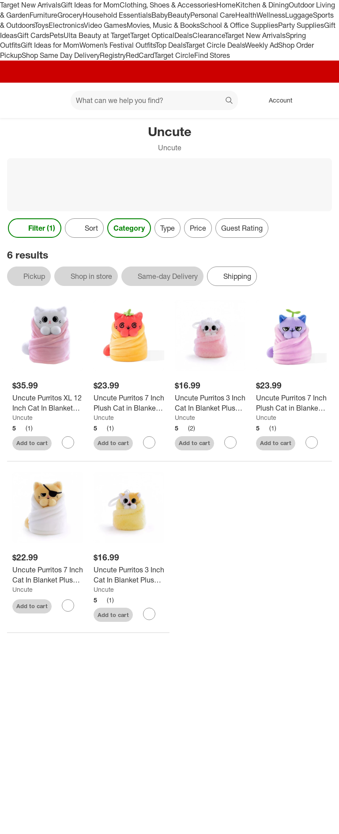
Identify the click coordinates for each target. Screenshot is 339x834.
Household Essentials (117, 15)
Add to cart (32, 442)
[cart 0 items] (320, 100)
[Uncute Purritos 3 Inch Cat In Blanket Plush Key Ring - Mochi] (210, 403)
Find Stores (212, 55)
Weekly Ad (261, 45)
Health (245, 15)
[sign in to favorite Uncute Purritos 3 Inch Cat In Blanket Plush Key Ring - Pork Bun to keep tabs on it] (149, 614)
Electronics (66, 25)
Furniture (43, 15)
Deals (183, 35)
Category (129, 228)
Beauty (179, 15)
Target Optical (152, 35)
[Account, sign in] (276, 100)
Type (167, 228)
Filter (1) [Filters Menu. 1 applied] (34, 228)
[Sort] (84, 228)
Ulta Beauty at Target (97, 35)
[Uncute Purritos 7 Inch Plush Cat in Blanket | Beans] (291, 403)
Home (226, 4)
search (229, 101)
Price (198, 228)
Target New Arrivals (30, 4)
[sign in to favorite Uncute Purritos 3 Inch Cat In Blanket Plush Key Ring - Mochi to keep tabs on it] (230, 442)
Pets (56, 35)
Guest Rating (242, 228)
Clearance (208, 35)
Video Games (105, 25)
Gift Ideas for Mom (90, 4)
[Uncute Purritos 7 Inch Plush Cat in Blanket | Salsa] (129, 403)
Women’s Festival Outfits (117, 45)
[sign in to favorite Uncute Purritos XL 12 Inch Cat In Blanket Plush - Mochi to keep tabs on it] (68, 442)
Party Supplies (301, 25)
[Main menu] (50, 100)
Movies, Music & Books (163, 25)
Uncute (22, 417)
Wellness (270, 15)
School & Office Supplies (239, 25)
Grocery (70, 15)
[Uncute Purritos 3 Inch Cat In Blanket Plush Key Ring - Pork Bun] (129, 575)
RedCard (140, 55)
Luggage (299, 15)
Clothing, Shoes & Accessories (168, 4)
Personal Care (212, 15)
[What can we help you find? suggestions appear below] (154, 100)
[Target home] (19, 100)
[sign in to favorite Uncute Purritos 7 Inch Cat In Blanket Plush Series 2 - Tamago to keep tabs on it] (68, 605)
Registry (113, 55)
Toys (41, 25)
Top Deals (170, 45)
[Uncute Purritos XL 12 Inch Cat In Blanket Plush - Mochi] (47, 403)
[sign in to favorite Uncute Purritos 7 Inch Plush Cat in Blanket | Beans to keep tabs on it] (311, 442)
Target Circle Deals (215, 45)
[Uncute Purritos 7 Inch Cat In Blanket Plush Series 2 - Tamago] (47, 575)
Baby (159, 15)
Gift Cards (33, 35)
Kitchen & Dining (262, 4)
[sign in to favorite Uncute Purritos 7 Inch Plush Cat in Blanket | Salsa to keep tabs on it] (149, 442)
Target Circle (174, 55)
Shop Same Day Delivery (61, 55)
